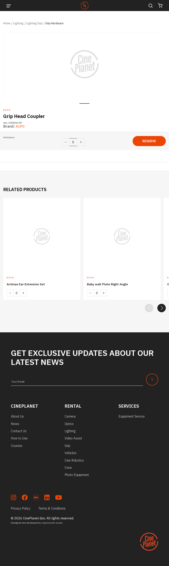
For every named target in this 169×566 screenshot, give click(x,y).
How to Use (19, 437)
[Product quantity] (73, 142)
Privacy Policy (20, 507)
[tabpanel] (84, 64)
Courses (16, 444)
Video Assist (73, 437)
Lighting (18, 23)
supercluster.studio (52, 521)
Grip (67, 444)
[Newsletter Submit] (152, 378)
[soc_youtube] (58, 496)
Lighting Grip (34, 23)
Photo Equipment (77, 473)
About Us (17, 415)
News (15, 422)
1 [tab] (84, 103)
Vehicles (70, 451)
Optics (69, 422)
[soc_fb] (25, 496)
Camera (70, 415)
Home (6, 23)
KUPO (21, 126)
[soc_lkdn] (46, 496)
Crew (68, 466)
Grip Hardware (54, 23)
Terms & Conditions (52, 507)
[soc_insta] (13, 496)
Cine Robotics (74, 459)
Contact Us (19, 430)
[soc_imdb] (36, 496)
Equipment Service (132, 415)
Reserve (149, 141)
